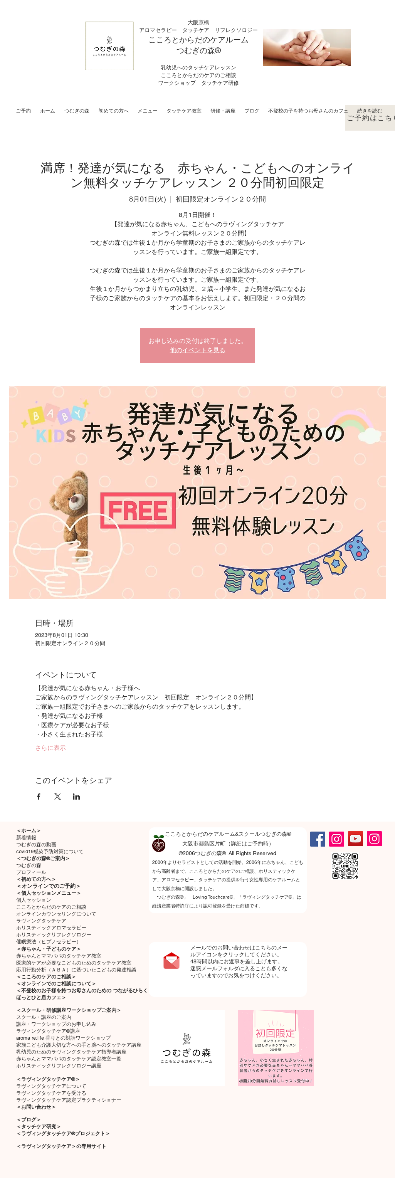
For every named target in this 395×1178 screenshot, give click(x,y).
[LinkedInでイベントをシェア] (76, 796)
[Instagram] (336, 839)
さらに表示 (50, 747)
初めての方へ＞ (38, 879)
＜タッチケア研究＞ (38, 1126)
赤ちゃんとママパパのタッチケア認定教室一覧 (68, 1059)
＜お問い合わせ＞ (36, 1107)
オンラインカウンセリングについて (56, 914)
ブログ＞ (31, 1120)
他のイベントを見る (197, 350)
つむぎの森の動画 (36, 844)
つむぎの (191, 50)
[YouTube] (355, 838)
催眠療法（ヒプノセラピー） (48, 941)
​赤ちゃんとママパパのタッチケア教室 (58, 956)
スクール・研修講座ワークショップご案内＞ (71, 1010)
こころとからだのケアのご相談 (51, 907)
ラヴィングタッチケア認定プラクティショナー (68, 1100)
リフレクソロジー (236, 30)
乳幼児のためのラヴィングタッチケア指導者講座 (71, 1052)
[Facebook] (317, 839)
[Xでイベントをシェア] (57, 796)
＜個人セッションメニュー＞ (48, 893)
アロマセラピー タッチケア (177, 30)
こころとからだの (179, 39)
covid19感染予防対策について (50, 851)
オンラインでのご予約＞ (51, 886)
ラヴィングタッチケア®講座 (48, 1031)
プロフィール (31, 872)
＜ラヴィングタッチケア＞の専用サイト (61, 1146)
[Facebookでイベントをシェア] (38, 796)
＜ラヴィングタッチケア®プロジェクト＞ (63, 1133)
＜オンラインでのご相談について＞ (56, 983)
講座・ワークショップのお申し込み (56, 1024)
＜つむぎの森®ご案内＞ (43, 858)
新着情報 (26, 837)
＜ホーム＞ (28, 831)
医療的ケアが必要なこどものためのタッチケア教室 (73, 963)
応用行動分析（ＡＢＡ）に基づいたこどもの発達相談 (76, 970)
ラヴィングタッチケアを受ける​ (51, 1093)
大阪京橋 (198, 22)
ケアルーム (229, 39)
